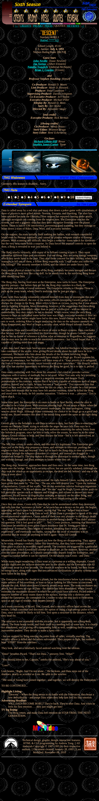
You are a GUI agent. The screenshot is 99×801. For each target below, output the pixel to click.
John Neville (40, 60)
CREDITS (25, 25)
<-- (16, 25)
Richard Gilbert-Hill (45, 141)
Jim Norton (39, 63)
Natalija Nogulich (38, 67)
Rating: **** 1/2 (49, 40)
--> (83, 25)
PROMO (38, 25)
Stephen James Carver (45, 144)
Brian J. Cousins (44, 70)
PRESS (49, 25)
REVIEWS (73, 25)
